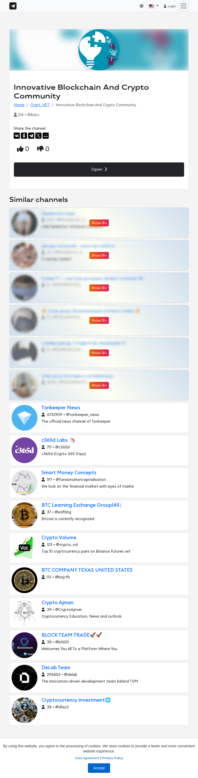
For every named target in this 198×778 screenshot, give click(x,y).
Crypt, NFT (40, 105)
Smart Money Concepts (69, 472)
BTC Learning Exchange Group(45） (83, 505)
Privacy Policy (112, 758)
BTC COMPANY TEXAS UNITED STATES (87, 570)
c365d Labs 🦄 (58, 440)
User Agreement (87, 758)
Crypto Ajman (57, 602)
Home (19, 105)
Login (169, 6)
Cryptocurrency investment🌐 (76, 700)
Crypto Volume (59, 537)
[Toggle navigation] (183, 6)
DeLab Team (56, 667)
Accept (99, 768)
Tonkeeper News (61, 407)
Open (99, 169)
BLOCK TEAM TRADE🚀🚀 (72, 635)
